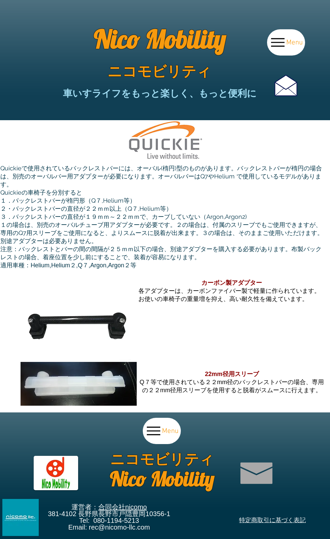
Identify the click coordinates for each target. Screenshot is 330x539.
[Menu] (286, 42)
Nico (119, 39)
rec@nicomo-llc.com (119, 527)
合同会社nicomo (122, 507)
